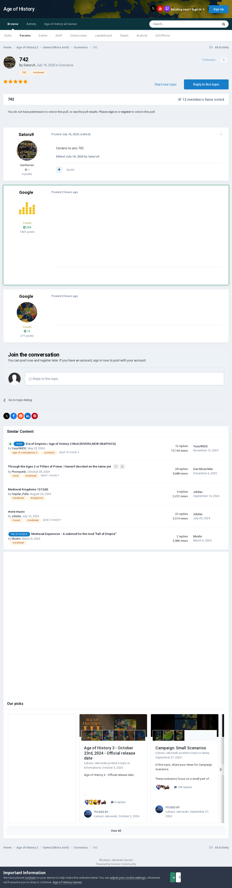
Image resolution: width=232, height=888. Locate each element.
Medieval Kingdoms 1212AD (28, 488)
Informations (92, 766)
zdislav (198, 491)
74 (27, 331)
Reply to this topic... (44, 379)
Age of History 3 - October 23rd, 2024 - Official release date (109, 752)
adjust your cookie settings (128, 877)
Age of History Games (80, 882)
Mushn (16, 537)
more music (16, 510)
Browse (12, 26)
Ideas (205, 752)
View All (116, 829)
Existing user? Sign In (188, 9)
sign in (112, 111)
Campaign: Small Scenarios (180, 747)
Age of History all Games (60, 24)
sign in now (101, 360)
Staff (59, 35)
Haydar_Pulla (20, 493)
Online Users (78, 35)
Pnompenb (19, 470)
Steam (124, 35)
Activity (31, 24)
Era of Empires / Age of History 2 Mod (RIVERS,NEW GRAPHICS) (71, 443)
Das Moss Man (203, 468)
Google (26, 192)
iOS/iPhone (162, 35)
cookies (30, 877)
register (126, 111)
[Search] (173, 24)
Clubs (8, 35)
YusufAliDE (19, 448)
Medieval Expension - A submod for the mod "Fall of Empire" (73, 533)
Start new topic (165, 84)
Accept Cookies (179, 877)
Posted (62, 134)
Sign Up (218, 9)
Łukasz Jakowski (95, 762)
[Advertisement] (106, 235)
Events (43, 35)
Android (142, 35)
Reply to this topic (206, 84)
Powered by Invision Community (116, 863)
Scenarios (66, 65)
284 (27, 227)
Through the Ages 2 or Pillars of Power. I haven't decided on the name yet (59, 466)
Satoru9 (29, 65)
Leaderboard (103, 35)
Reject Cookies (213, 877)
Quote (68, 169)
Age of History (18, 9)
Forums (25, 35)
